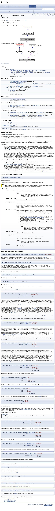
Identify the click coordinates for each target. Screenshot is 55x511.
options (12, 69)
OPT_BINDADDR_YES (28, 70)
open (11, 84)
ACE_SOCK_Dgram (15, 289)
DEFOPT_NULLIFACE (28, 73)
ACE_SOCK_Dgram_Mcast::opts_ (11, 480)
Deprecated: (5, 417)
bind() (19, 309)
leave (11, 86)
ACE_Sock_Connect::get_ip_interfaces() (13, 164)
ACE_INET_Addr (19, 84)
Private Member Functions (49, 14)
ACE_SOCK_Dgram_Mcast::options (12, 177)
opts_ (11, 123)
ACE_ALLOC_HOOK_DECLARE (17, 99)
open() (9, 149)
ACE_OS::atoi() (43, 171)
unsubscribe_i (13, 118)
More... (26, 20)
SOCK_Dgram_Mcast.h (9, 504)
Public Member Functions (42, 13)
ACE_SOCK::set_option (26, 412)
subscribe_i (12, 114)
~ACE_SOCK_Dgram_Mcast (16, 82)
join (11, 85)
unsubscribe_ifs (14, 115)
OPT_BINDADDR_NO (15, 70)
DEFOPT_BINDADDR (40, 70)
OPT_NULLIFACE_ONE (25, 71)
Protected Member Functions (37, 14)
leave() (2, 339)
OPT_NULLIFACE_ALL (16, 73)
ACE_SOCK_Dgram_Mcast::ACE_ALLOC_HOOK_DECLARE (15, 471)
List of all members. (5, 64)
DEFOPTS (47, 73)
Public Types (34, 13)
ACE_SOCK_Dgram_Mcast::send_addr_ (19, 488)
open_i (11, 105)
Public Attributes (51, 13)
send (11, 88)
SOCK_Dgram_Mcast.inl (9, 506)
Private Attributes (51, 15)
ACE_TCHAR (35, 84)
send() (25, 126)
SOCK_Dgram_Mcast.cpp (10, 505)
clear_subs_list (13, 106)
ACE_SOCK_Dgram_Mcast (16, 81)
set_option (12, 90)
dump (11, 93)
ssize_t (7, 88)
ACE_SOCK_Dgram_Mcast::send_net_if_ (17, 495)
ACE (7, 20)
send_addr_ (12, 125)
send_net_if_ (13, 128)
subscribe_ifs (13, 113)
